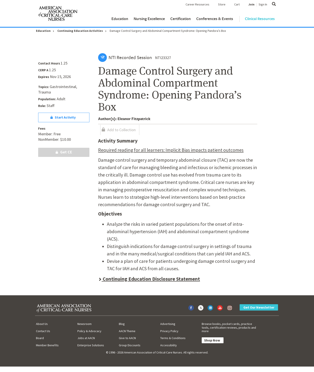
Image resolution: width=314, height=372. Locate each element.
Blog (122, 324)
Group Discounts (129, 345)
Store (221, 4)
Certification (180, 18)
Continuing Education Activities (80, 31)
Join (251, 4)
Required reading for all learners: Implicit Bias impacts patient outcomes (171, 150)
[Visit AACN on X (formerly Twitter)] (200, 307)
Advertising (167, 324)
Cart (237, 4)
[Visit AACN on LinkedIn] (210, 308)
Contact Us (43, 331)
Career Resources (197, 4)
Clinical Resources (260, 18)
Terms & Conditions (173, 338)
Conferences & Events (214, 18)
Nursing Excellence (149, 18)
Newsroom (84, 324)
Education (119, 18)
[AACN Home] (57, 14)
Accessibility (168, 345)
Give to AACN (127, 338)
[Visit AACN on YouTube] (220, 308)
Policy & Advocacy (89, 331)
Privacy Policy (169, 331)
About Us (42, 324)
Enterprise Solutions (90, 345)
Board (40, 338)
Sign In (263, 4)
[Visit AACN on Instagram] (229, 308)
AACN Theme (127, 331)
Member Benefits (47, 345)
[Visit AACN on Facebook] (191, 308)
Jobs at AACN (86, 338)
